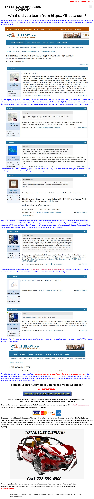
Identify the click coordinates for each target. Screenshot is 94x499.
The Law (54, 376)
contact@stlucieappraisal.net (81, 2)
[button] (90, 6)
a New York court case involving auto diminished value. (47, 270)
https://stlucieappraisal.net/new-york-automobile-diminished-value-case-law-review (60, 374)
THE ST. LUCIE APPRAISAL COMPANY (22, 8)
